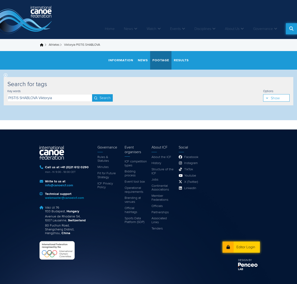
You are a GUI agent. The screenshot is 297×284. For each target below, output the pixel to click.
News (128, 29)
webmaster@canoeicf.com (64, 198)
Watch (151, 29)
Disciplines (202, 29)
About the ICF (161, 157)
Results (181, 60)
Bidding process (130, 173)
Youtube (190, 175)
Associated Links (159, 220)
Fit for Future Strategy (106, 175)
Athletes (54, 44)
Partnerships (160, 212)
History (156, 163)
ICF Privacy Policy (105, 185)
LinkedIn (190, 188)
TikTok (188, 169)
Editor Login (245, 247)
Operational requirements (134, 190)
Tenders (157, 228)
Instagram (191, 163)
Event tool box (135, 181)
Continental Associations (160, 187)
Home (110, 29)
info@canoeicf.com (59, 185)
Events (175, 29)
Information (120, 60)
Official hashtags (131, 210)
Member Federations (160, 197)
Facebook (191, 157)
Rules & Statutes (103, 159)
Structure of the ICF (163, 171)
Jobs (155, 179)
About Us (232, 29)
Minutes (103, 167)
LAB (240, 269)
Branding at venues (133, 199)
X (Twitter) (191, 182)
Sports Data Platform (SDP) (134, 220)
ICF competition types (136, 163)
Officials (157, 206)
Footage (160, 60)
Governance (263, 29)
